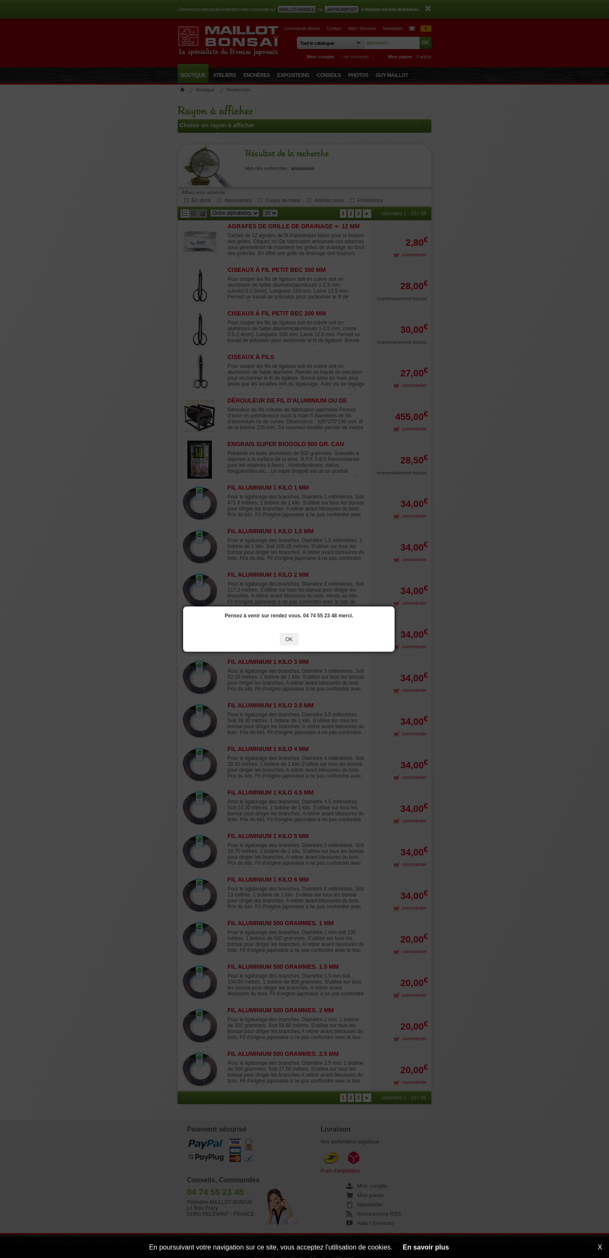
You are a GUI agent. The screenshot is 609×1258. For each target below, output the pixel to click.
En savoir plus (426, 1247)
